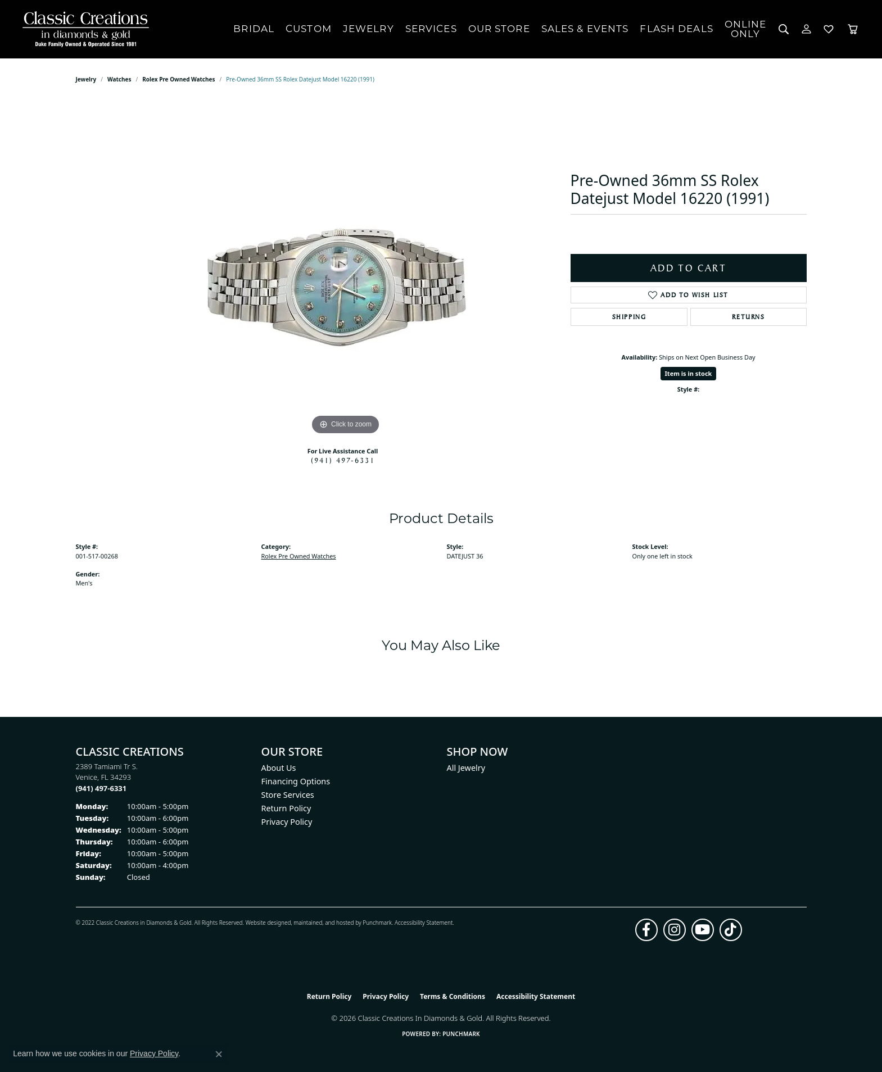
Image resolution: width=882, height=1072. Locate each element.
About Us (278, 767)
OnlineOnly (746, 29)
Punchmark (377, 922)
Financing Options (296, 781)
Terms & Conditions (452, 996)
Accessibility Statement (424, 922)
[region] (345, 269)
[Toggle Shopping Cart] (852, 29)
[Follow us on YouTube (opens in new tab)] (702, 930)
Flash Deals (676, 28)
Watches (119, 79)
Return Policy (286, 808)
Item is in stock (688, 373)
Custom (309, 28)
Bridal (253, 28)
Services (431, 28)
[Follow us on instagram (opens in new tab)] (674, 930)
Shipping (629, 316)
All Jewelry (466, 767)
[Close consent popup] (218, 1054)
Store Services (287, 794)
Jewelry (368, 28)
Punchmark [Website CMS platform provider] (461, 1034)
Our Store (499, 28)
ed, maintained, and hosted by (323, 922)
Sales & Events (585, 28)
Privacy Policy (287, 821)
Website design (265, 922)
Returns (748, 316)
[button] (783, 29)
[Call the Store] (101, 788)
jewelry (86, 79)
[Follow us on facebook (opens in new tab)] (646, 930)
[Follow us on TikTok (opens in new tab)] (731, 930)
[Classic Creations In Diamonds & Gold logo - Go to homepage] (83, 29)
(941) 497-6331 (343, 460)
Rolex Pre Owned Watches (178, 79)
